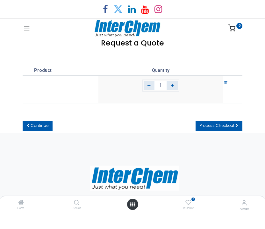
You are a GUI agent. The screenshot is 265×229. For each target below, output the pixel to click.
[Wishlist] (188, 202)
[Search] (77, 202)
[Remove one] (149, 85)
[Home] (21, 202)
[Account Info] (244, 202)
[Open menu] (132, 204)
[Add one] (172, 85)
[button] (38, 126)
